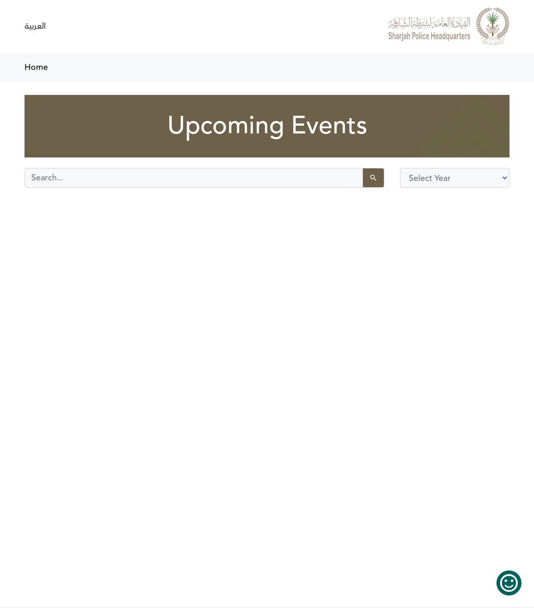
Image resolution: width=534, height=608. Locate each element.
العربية (35, 26)
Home (36, 67)
